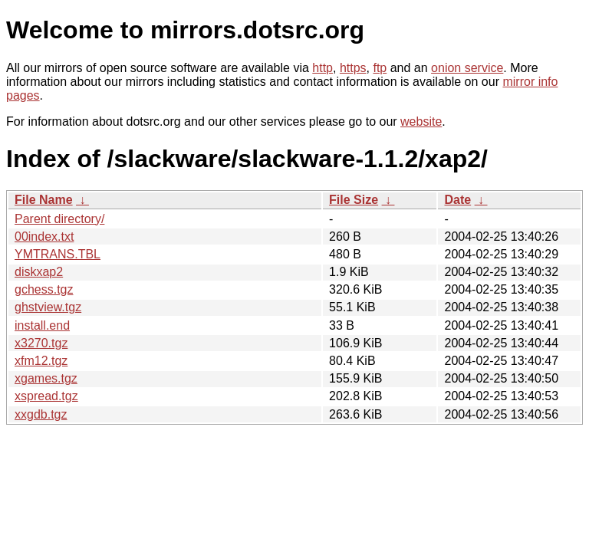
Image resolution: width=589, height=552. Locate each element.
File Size (353, 199)
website (421, 121)
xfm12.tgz (41, 360)
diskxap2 (39, 271)
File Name (44, 199)
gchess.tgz (44, 289)
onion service (467, 67)
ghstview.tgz (48, 307)
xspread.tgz (46, 395)
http (322, 67)
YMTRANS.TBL (57, 254)
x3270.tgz (41, 343)
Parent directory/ (59, 218)
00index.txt (44, 236)
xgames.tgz (46, 378)
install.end (42, 325)
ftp (380, 67)
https (353, 67)
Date (457, 199)
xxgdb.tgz (41, 414)
